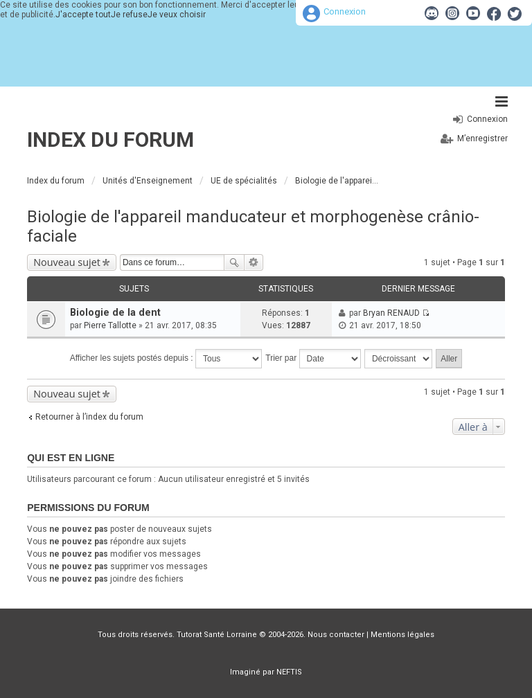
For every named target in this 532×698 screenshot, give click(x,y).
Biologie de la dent (115, 313)
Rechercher (234, 262)
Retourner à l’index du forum (89, 417)
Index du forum (110, 139)
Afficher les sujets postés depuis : (166, 358)
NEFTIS (289, 672)
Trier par (312, 358)
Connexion (344, 11)
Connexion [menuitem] (487, 119)
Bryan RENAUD (391, 313)
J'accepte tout (83, 14)
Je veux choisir (177, 14)
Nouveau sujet (66, 262)
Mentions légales (402, 634)
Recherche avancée (254, 262)
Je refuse (129, 14)
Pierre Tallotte (110, 325)
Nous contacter (336, 634)
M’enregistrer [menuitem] (482, 138)
